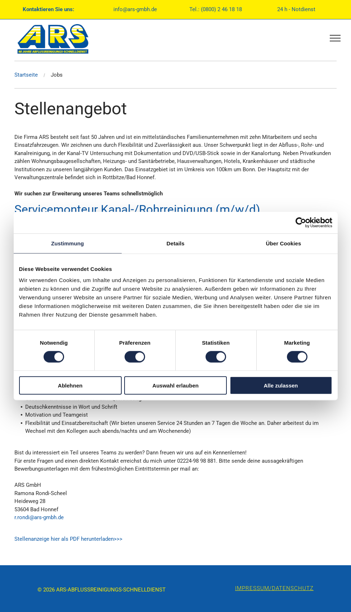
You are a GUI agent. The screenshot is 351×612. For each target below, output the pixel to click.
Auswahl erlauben (175, 385)
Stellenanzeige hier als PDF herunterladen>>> (68, 539)
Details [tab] (176, 243)
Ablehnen (70, 385)
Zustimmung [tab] (67, 243)
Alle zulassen (281, 385)
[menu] (335, 38)
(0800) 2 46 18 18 (221, 9)
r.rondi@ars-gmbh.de (39, 517)
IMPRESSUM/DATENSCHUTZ (274, 588)
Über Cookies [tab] (283, 243)
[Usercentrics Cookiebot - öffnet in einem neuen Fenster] (300, 222)
